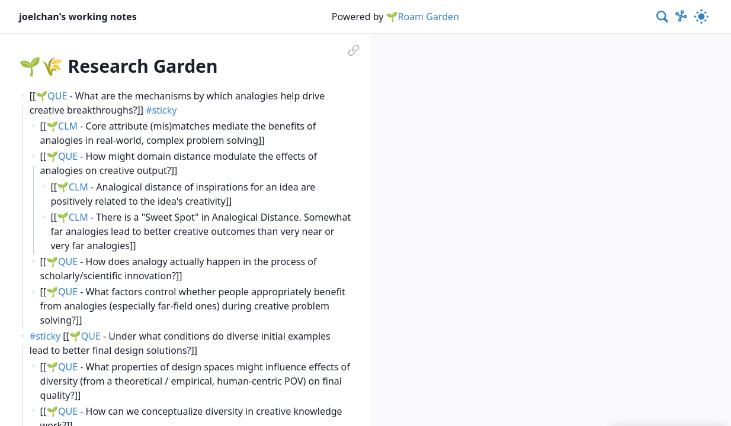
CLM (68, 126)
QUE (57, 95)
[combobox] (663, 16)
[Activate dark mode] (701, 16)
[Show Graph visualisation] (681, 16)
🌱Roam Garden (422, 16)
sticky (164, 110)
